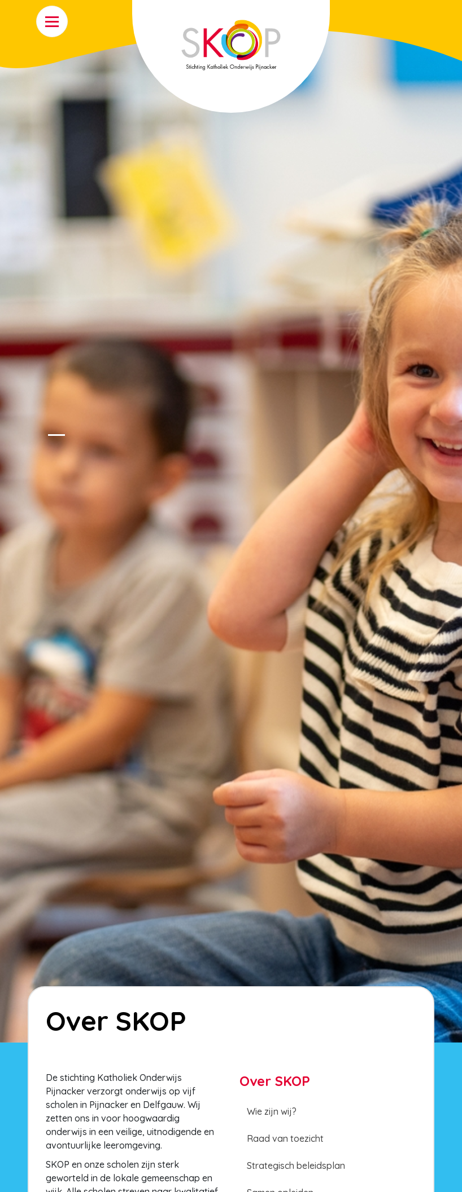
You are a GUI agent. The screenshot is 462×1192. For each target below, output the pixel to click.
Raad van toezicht (285, 1138)
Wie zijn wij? (272, 1111)
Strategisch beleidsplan (296, 1165)
